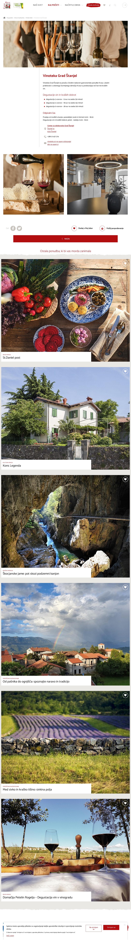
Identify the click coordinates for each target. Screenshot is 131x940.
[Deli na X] (19, 228)
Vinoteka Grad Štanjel (40, 18)
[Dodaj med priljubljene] (82, 228)
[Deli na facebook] (13, 228)
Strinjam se (111, 927)
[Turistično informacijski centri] (109, 6)
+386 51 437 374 (53, 136)
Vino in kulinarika (19, 18)
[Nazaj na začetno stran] (7, 6)
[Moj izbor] (104, 6)
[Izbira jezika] (124, 5)
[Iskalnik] (114, 6)
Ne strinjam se (93, 928)
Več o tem (10, 935)
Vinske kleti (29, 18)
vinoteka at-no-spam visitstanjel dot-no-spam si (59, 143)
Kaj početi (10, 18)
